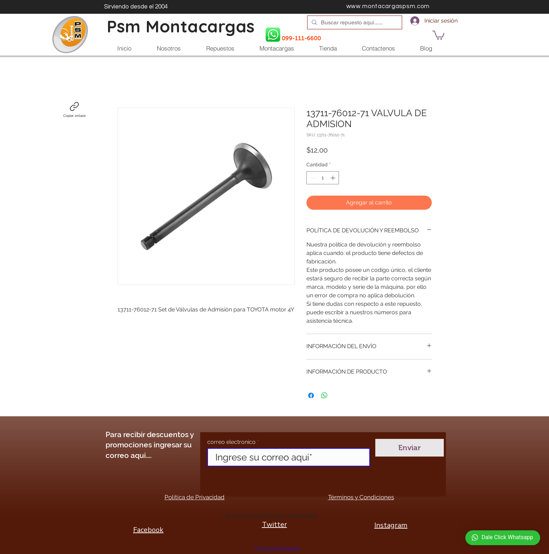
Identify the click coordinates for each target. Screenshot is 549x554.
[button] (438, 35)
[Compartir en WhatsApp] (324, 395)
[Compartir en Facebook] (311, 395)
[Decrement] (312, 178)
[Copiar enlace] (74, 110)
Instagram (390, 525)
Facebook (148, 530)
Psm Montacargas (181, 26)
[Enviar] (409, 448)
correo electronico (231, 442)
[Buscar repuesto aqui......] (354, 22)
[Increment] (333, 178)
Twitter (274, 524)
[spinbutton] (322, 178)
